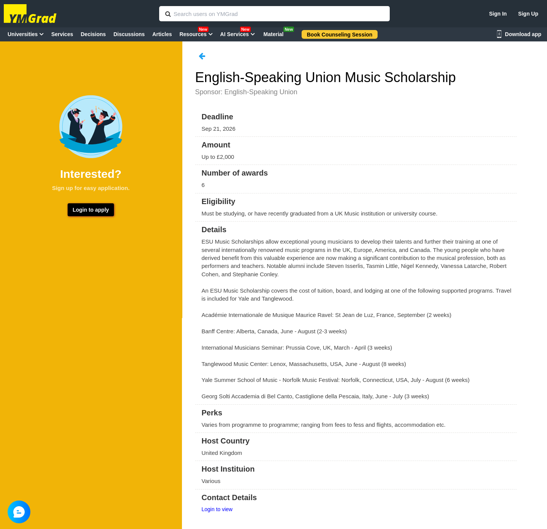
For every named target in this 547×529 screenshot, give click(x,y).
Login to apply (91, 210)
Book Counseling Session (340, 35)
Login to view (217, 509)
